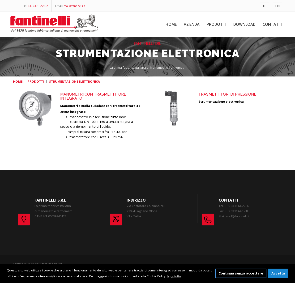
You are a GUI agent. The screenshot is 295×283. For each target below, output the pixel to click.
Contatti (272, 24)
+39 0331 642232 (38, 6)
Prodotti (216, 24)
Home (171, 24)
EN (277, 6)
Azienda (192, 24)
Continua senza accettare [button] (240, 273)
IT (264, 6)
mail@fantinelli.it (74, 6)
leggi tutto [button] (174, 276)
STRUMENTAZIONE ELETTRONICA (74, 81)
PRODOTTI (36, 81)
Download (244, 24)
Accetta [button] (278, 273)
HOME (17, 81)
